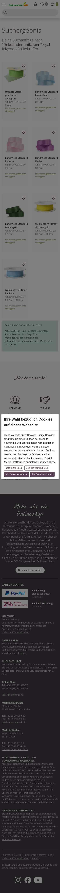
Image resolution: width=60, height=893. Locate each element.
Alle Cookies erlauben (42, 474)
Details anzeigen (13, 468)
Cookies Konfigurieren (37, 468)
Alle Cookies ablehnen (16, 474)
